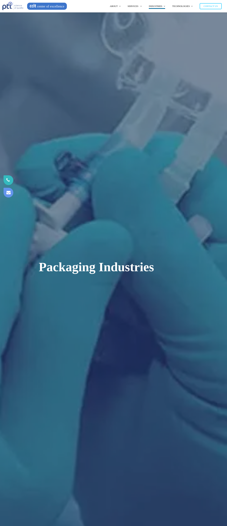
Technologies (182, 6)
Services (135, 6)
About (115, 6)
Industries (157, 6)
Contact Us (211, 6)
